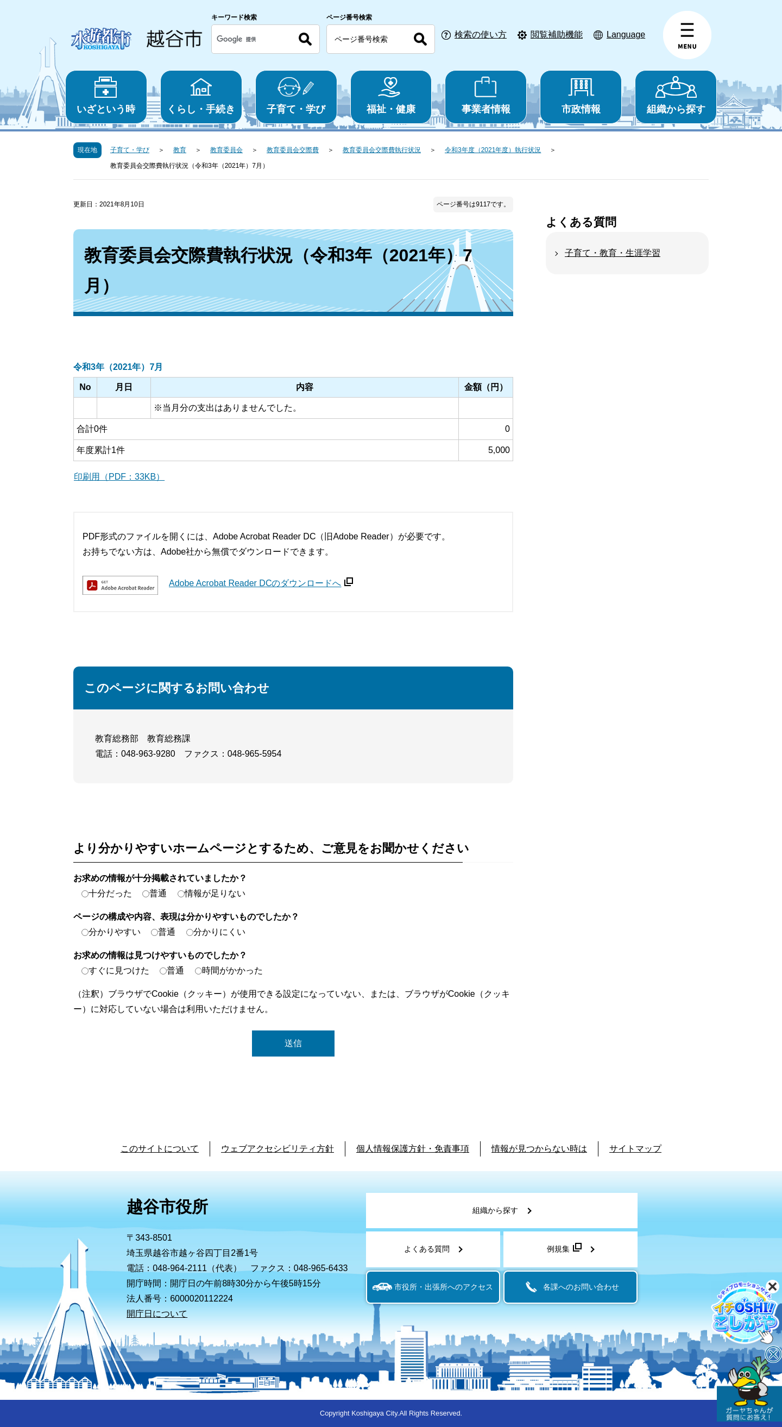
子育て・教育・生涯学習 (612, 252)
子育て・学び (296, 95)
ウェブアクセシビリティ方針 (277, 1148)
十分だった (110, 893)
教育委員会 (226, 150)
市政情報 (581, 95)
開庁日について (157, 1313)
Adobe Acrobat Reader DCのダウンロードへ (261, 583)
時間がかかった (232, 970)
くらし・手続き (201, 95)
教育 (179, 150)
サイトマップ (635, 1148)
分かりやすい (115, 931)
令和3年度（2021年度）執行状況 (493, 150)
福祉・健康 (391, 95)
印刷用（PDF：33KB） (119, 476)
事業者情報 (486, 95)
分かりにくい (219, 931)
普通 (158, 893)
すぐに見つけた (119, 970)
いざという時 (106, 95)
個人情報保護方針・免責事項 (412, 1148)
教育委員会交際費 (293, 150)
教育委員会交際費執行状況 (382, 150)
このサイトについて (160, 1148)
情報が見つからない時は (539, 1148)
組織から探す (676, 95)
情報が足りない (215, 893)
